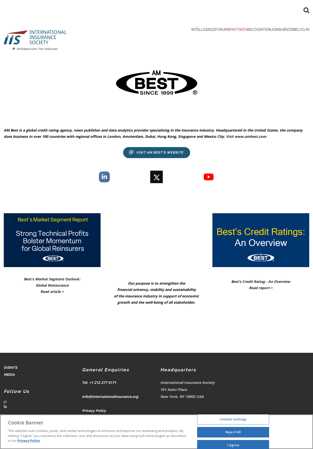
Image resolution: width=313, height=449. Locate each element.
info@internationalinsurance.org (110, 398)
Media (9, 376)
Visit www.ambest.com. (246, 138)
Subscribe (276, 37)
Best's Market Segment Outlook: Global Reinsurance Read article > (52, 287)
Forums (179, 37)
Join (255, 37)
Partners (202, 37)
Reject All (233, 432)
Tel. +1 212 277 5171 (99, 384)
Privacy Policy (94, 412)
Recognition (231, 37)
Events (11, 369)
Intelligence (151, 37)
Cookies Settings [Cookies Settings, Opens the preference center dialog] (233, 419)
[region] (156, 431)
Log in (299, 37)
